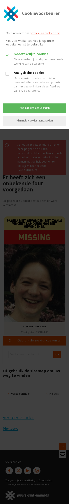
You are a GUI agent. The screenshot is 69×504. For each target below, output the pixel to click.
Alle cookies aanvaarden (35, 108)
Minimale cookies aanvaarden (34, 121)
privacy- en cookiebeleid (45, 33)
